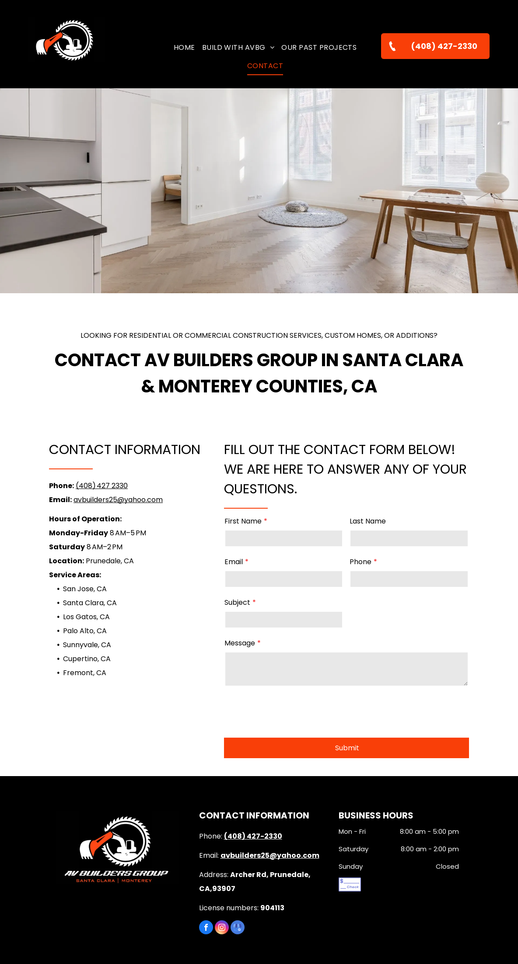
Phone (360, 562)
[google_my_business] (238, 888)
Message (239, 643)
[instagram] (222, 888)
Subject (237, 602)
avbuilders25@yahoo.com (118, 500)
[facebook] (206, 888)
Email (233, 562)
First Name (243, 521)
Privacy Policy (305, 946)
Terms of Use (260, 946)
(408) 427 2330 (102, 486)
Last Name (368, 521)
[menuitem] (184, 47)
